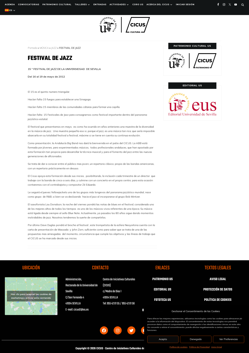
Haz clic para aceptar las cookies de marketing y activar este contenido (31, 296)
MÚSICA (44, 47)
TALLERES (81, 4)
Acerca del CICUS (158, 4)
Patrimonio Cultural (56, 4)
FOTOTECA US (162, 300)
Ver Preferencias (228, 339)
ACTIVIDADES (118, 4)
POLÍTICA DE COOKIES (218, 300)
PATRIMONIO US (162, 279)
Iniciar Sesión (185, 4)
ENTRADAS (99, 4)
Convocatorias (28, 4)
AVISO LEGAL (217, 279)
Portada (32, 47)
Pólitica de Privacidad (199, 347)
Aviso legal (216, 347)
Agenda (10, 4)
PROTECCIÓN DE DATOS (218, 289)
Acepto (163, 339)
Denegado (196, 339)
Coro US (137, 4)
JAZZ (54, 47)
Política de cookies (179, 347)
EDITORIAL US (162, 289)
